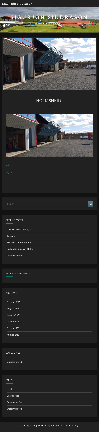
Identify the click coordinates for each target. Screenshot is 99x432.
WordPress (56, 425)
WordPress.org (14, 408)
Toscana (11, 235)
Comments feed (15, 402)
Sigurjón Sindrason (17, 3)
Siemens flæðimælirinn (19, 242)
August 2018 (13, 334)
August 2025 (13, 308)
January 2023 (13, 315)
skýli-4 (9, 164)
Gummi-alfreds (14, 255)
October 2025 (13, 302)
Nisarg (75, 425)
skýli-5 (9, 172)
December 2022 (14, 321)
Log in (10, 389)
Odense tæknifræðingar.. (19, 229)
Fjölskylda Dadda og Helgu (20, 248)
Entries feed (13, 395)
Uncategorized (14, 361)
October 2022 (13, 328)
